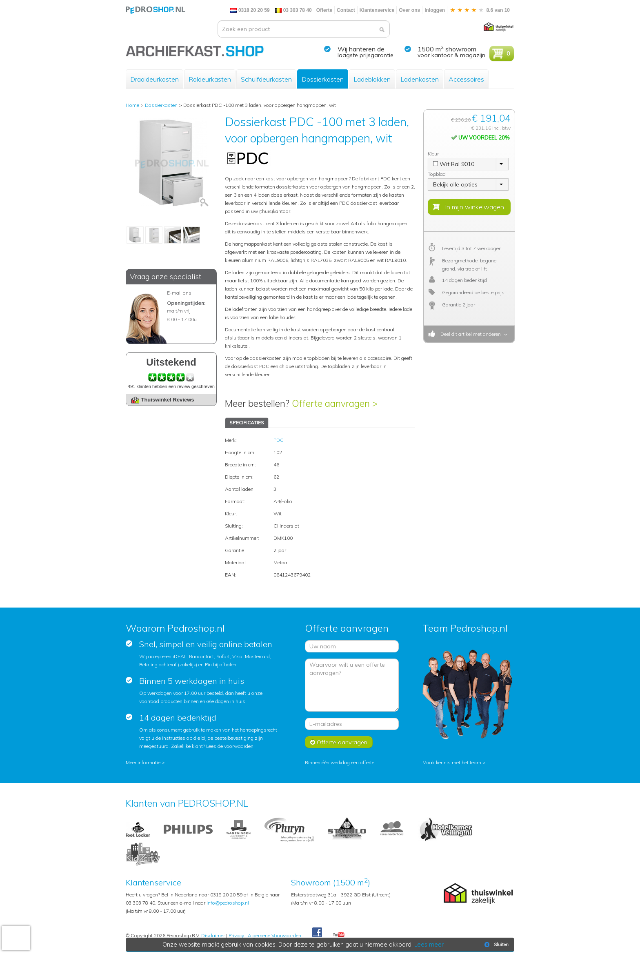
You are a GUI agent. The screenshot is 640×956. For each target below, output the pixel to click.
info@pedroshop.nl (228, 903)
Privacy (236, 935)
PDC (278, 440)
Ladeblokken (372, 79)
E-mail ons (179, 293)
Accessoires (466, 79)
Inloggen (434, 10)
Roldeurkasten (210, 79)
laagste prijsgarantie (365, 55)
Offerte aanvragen (338, 742)
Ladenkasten (419, 79)
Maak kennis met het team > (454, 762)
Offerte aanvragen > (335, 403)
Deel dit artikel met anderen (469, 334)
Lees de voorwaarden (229, 746)
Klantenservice (377, 10)
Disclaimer (213, 935)
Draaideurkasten (154, 79)
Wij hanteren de (361, 49)
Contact (346, 10)
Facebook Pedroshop (317, 932)
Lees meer (429, 944)
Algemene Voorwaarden (274, 935)
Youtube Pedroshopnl (338, 935)
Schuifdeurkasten (266, 79)
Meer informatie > (145, 762)
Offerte (324, 10)
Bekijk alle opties (455, 184)
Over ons (409, 10)
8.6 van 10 (479, 10)
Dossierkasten (323, 79)
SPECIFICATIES (246, 422)
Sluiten (496, 944)
